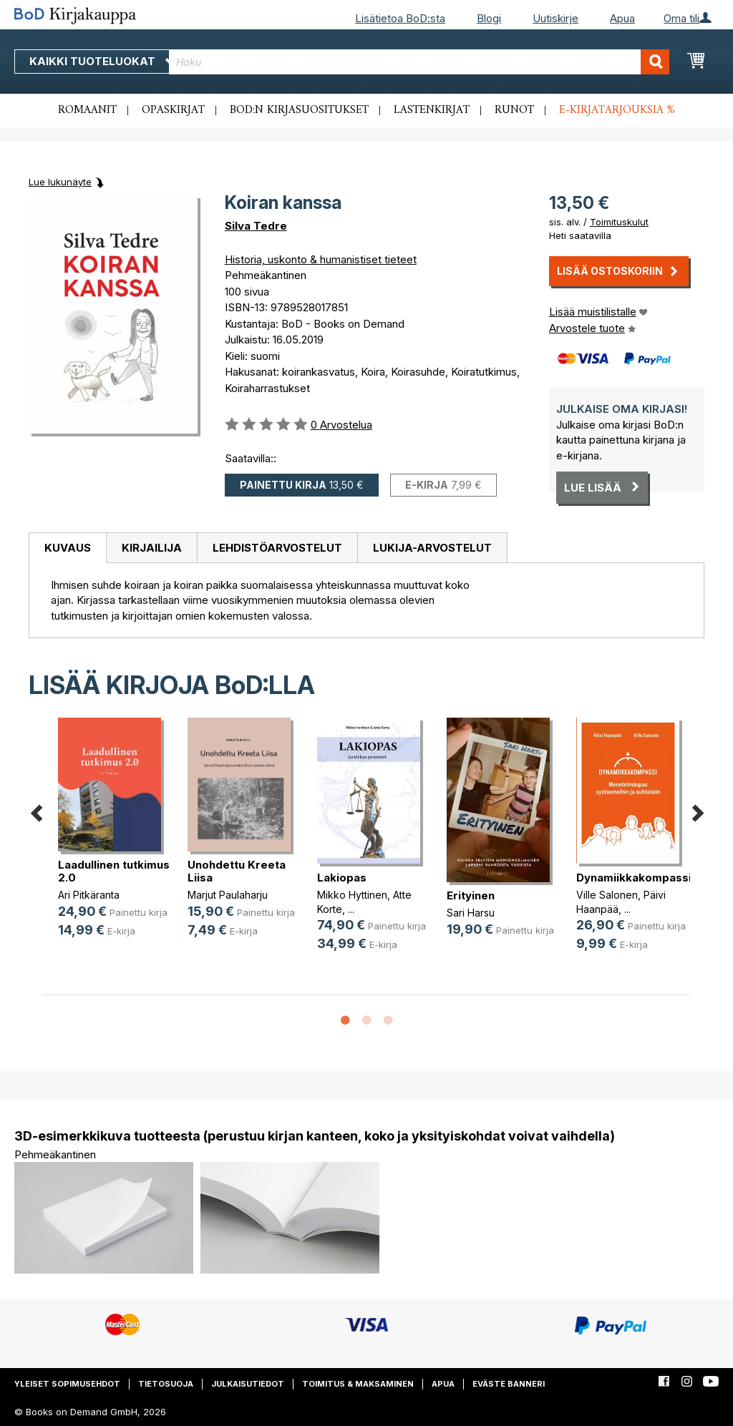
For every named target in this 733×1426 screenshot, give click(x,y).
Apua (622, 18)
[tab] (67, 548)
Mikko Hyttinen (352, 895)
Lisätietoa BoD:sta (400, 18)
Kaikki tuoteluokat (102, 61)
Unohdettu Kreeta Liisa (237, 871)
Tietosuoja (165, 1384)
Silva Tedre (256, 226)
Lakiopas (341, 877)
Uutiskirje (555, 18)
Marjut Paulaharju (228, 895)
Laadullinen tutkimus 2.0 (114, 871)
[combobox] (419, 61)
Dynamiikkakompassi (633, 877)
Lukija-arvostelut (432, 548)
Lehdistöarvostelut (277, 548)
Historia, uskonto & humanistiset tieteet (321, 259)
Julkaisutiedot (247, 1384)
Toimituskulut (619, 222)
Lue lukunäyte (60, 181)
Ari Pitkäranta (89, 895)
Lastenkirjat (432, 110)
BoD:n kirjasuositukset (299, 110)
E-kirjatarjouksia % (617, 110)
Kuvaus (67, 548)
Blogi (489, 18)
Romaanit (87, 110)
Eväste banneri (508, 1384)
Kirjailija (152, 548)
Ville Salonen (607, 895)
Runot (514, 110)
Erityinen (471, 895)
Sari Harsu (471, 913)
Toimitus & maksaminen (358, 1384)
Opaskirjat (173, 110)
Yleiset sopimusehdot (67, 1384)
